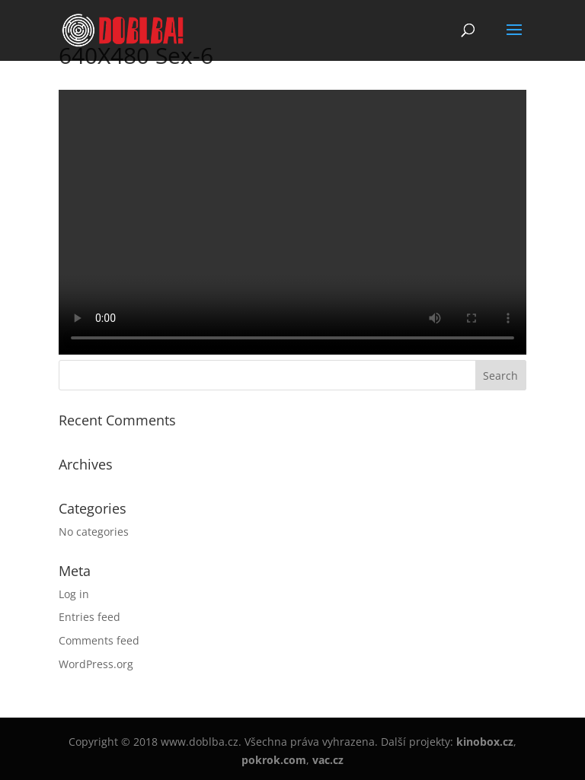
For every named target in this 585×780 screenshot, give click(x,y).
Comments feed (99, 640)
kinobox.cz (484, 741)
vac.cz (328, 760)
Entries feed (89, 617)
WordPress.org (96, 664)
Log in (74, 594)
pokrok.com (273, 760)
